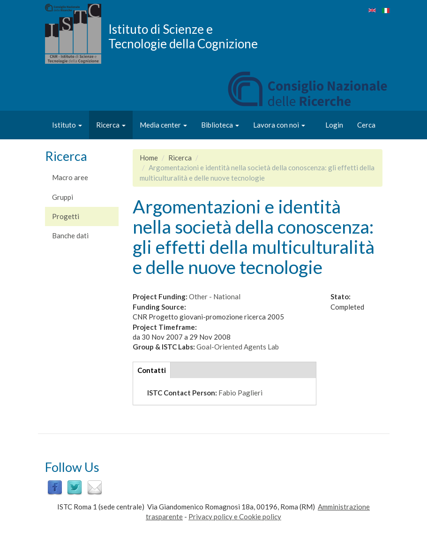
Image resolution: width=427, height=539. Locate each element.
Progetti (65, 216)
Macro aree (70, 177)
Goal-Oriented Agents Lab (237, 346)
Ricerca (111, 125)
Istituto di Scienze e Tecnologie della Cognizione (183, 36)
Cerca (366, 125)
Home (149, 157)
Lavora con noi (279, 125)
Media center (163, 125)
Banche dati (70, 235)
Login (334, 125)
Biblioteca (220, 125)
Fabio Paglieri (240, 392)
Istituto (67, 125)
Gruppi (62, 197)
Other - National (214, 296)
